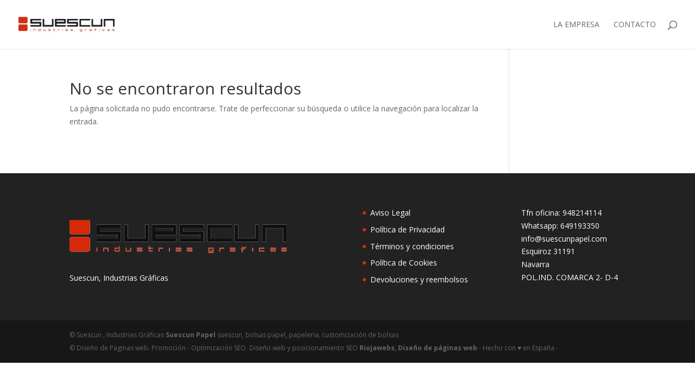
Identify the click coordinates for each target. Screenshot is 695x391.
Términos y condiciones (412, 246)
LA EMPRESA (576, 25)
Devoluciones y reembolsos (419, 279)
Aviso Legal (390, 212)
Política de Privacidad (407, 229)
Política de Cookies (403, 262)
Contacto (635, 25)
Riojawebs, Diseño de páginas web (417, 347)
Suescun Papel (191, 334)
